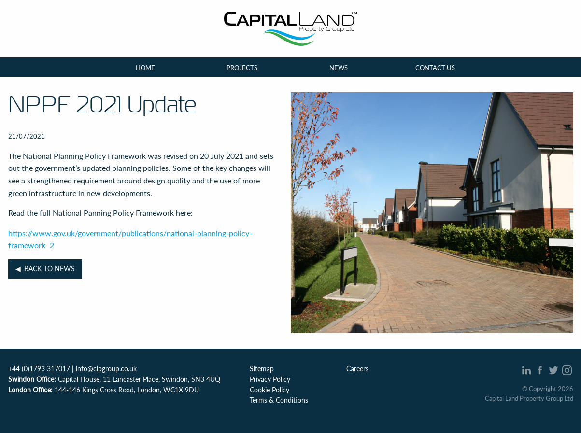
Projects (242, 67)
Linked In (527, 370)
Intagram (567, 370)
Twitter (554, 370)
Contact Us (435, 67)
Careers (357, 369)
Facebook (540, 370)
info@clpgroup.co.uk (106, 369)
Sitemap (262, 369)
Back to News (49, 269)
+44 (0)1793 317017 (39, 369)
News (338, 67)
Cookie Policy (269, 390)
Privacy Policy (270, 379)
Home (145, 67)
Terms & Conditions (279, 400)
